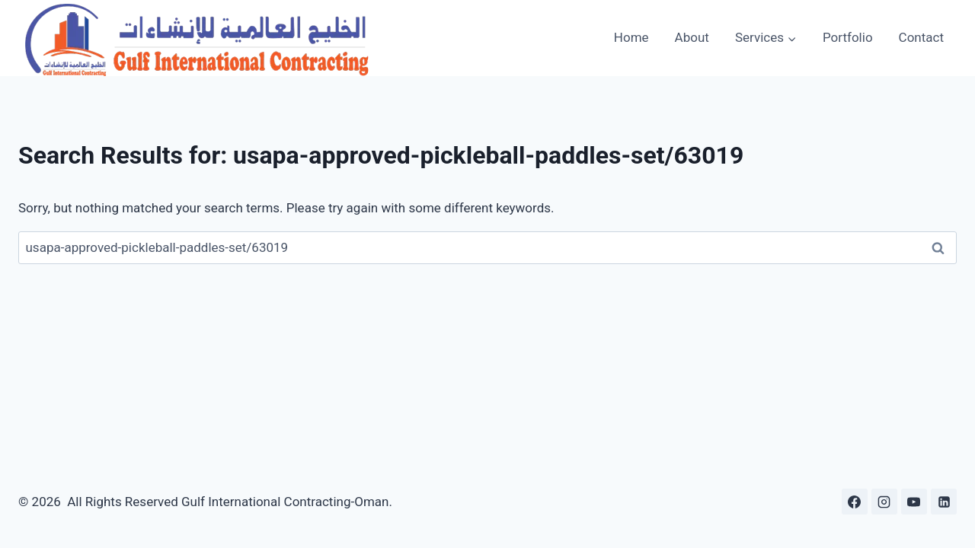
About (692, 37)
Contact (921, 37)
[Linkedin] (944, 502)
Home (631, 37)
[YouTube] (914, 502)
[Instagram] (884, 502)
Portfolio (848, 37)
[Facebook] (855, 502)
